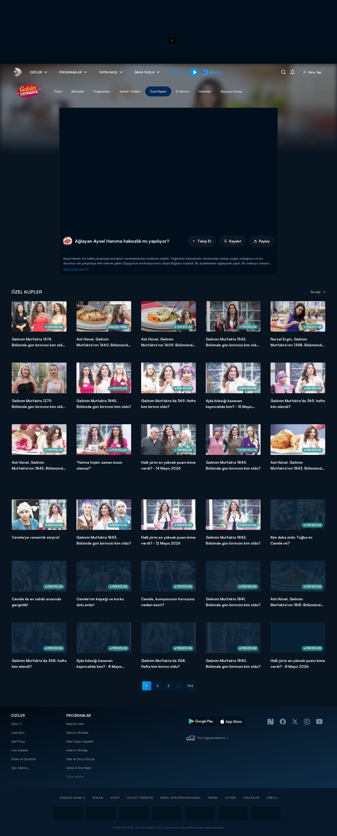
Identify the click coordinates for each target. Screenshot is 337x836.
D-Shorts (182, 91)
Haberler (205, 91)
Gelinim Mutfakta (77, 732)
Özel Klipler (158, 91)
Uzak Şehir (18, 732)
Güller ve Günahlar (23, 759)
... (179, 686)
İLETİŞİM (230, 797)
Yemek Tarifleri (129, 91)
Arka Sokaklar (19, 750)
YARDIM (213, 797)
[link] (17, 72)
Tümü (58, 91)
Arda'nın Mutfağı (77, 750)
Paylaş (262, 241)
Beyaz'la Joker (75, 724)
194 (190, 686)
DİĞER (271, 797)
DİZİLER (18, 715)
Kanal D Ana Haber (78, 768)
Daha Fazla (73, 776)
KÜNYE (115, 797)
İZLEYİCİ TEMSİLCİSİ (140, 797)
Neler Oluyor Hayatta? (80, 741)
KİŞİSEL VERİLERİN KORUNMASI (180, 797)
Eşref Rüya (18, 741)
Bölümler (77, 91)
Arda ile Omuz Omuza (80, 759)
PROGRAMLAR (78, 715)
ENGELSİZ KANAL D (72, 797)
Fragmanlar (102, 91)
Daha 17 (16, 724)
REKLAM (98, 797)
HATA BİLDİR (251, 797)
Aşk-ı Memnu (19, 768)
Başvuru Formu (231, 91)
